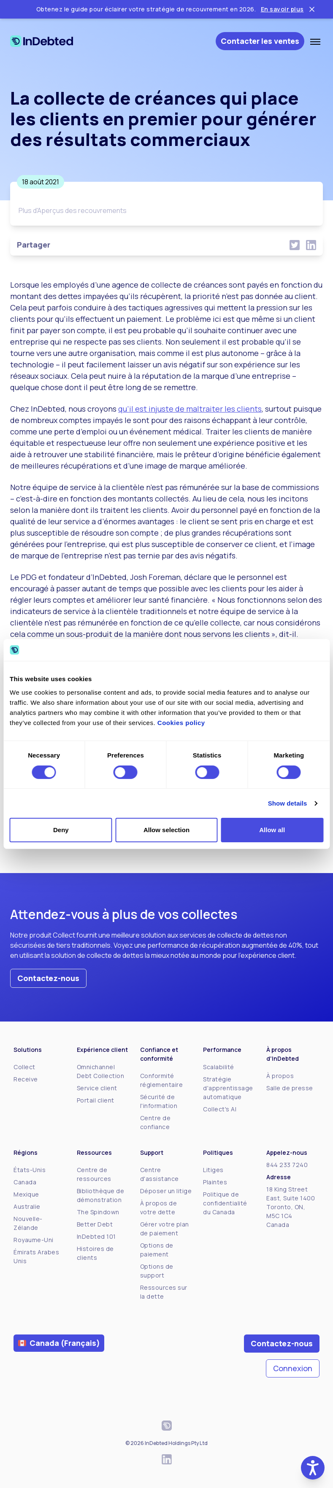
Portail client (95, 1100)
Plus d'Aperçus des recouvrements (73, 210)
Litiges (213, 1170)
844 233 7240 (287, 1165)
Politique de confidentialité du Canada (225, 1203)
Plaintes (215, 1182)
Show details (287, 803)
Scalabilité (218, 1067)
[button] (313, 1468)
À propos (280, 1076)
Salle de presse (289, 1088)
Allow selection (166, 829)
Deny (61, 829)
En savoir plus (282, 9)
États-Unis (30, 1170)
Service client (97, 1088)
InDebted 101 (96, 1236)
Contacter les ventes (260, 41)
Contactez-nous (48, 978)
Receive (26, 1079)
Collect (24, 1067)
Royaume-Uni (34, 1240)
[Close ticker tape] (312, 9)
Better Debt (95, 1224)
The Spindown (98, 1212)
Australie (27, 1206)
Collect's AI (219, 1109)
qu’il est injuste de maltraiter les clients (190, 409)
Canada (25, 1182)
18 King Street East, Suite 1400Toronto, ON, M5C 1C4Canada (290, 1207)
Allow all (272, 829)
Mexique (26, 1194)
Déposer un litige (166, 1191)
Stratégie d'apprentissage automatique (228, 1088)
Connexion (292, 1368)
